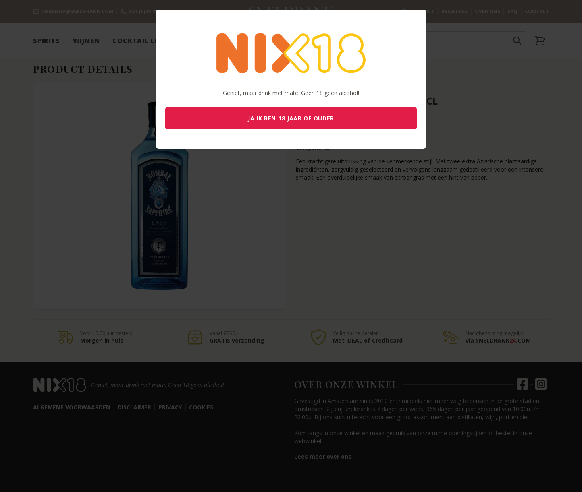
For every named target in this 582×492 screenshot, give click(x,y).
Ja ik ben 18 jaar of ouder (291, 118)
